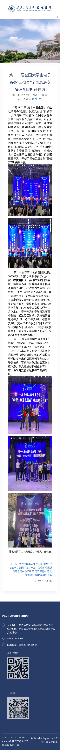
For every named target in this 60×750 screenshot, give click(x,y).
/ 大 (32, 99)
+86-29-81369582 (15, 638)
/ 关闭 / (48, 581)
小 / (40, 99)
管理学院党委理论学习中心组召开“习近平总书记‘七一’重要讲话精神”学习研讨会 (32, 571)
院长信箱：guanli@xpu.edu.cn (22, 644)
